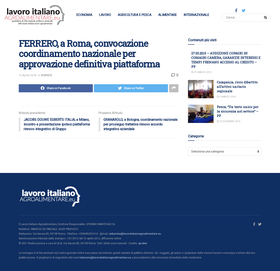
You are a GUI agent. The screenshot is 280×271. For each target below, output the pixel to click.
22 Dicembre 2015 (228, 121)
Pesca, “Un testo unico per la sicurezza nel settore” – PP (237, 111)
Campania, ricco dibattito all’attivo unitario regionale (237, 86)
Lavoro (105, 15)
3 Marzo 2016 (226, 96)
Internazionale (196, 15)
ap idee (142, 243)
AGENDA (46, 75)
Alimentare (167, 15)
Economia (84, 15)
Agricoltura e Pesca (134, 15)
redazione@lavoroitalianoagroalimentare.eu (135, 233)
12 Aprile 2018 (27, 75)
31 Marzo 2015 (201, 72)
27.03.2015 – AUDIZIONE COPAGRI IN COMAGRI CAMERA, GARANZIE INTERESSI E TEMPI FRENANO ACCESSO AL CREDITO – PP (225, 60)
